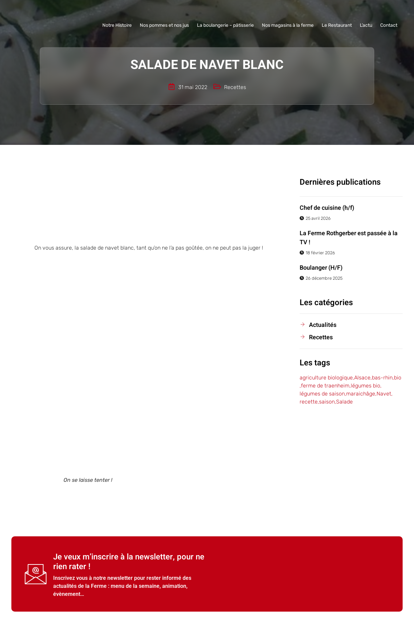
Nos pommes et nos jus (164, 25)
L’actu (366, 25)
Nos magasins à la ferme (288, 25)
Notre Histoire (117, 25)
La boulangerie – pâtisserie (225, 25)
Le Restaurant (337, 25)
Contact (388, 25)
